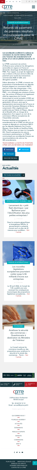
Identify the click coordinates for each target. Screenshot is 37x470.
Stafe (23, 409)
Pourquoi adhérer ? (18, 419)
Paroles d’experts (18, 431)
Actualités (18, 423)
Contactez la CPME (18, 467)
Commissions (18, 440)
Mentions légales (24, 461)
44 (6, 1)
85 (19, 1)
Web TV (18, 444)
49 (10, 1)
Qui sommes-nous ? (18, 415)
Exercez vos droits (18, 463)
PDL (2, 1)
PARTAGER (8, 149)
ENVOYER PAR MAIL (10, 158)
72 (16, 1)
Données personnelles (18, 465)
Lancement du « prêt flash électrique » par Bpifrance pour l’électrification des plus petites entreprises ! (19, 210)
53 (13, 1)
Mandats (18, 436)
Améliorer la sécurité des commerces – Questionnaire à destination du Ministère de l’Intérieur (18, 335)
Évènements (18, 427)
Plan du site (10, 461)
